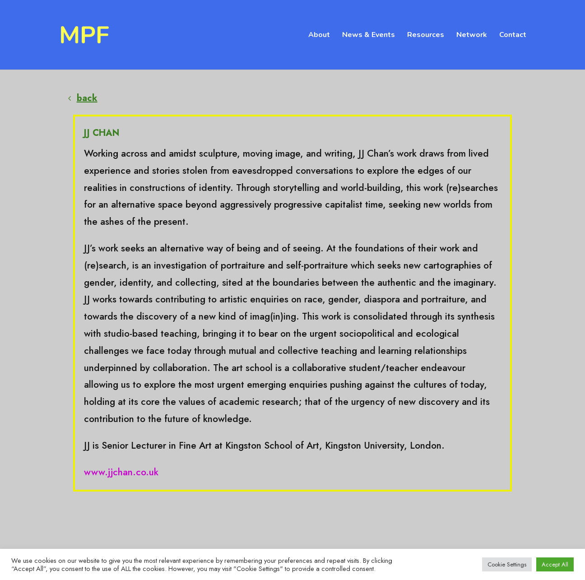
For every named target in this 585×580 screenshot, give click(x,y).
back (87, 98)
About (319, 36)
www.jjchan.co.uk (121, 472)
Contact (512, 36)
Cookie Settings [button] (507, 564)
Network (471, 36)
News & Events (368, 36)
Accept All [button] (555, 564)
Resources (425, 36)
